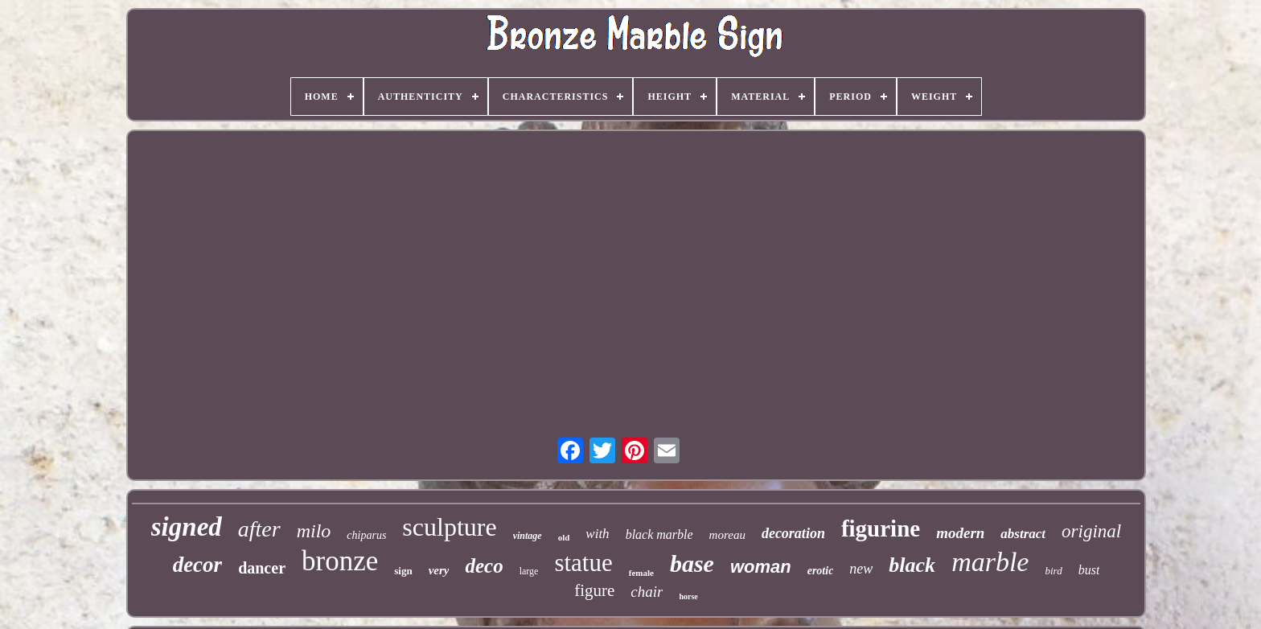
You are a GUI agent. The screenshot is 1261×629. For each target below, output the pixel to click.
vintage (527, 535)
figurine (880, 528)
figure (594, 590)
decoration (793, 533)
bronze (340, 561)
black (912, 565)
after (259, 528)
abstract (1022, 533)
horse (688, 596)
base (692, 563)
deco (484, 566)
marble (990, 562)
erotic (820, 571)
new (861, 569)
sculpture (449, 526)
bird (1053, 571)
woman (760, 567)
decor (197, 565)
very (439, 570)
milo (314, 530)
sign (403, 571)
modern (960, 532)
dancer (261, 568)
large (529, 571)
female (641, 573)
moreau (727, 534)
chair (646, 591)
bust (1089, 570)
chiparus (366, 535)
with (597, 533)
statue (583, 563)
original (1091, 531)
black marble (659, 534)
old (564, 537)
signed (186, 526)
